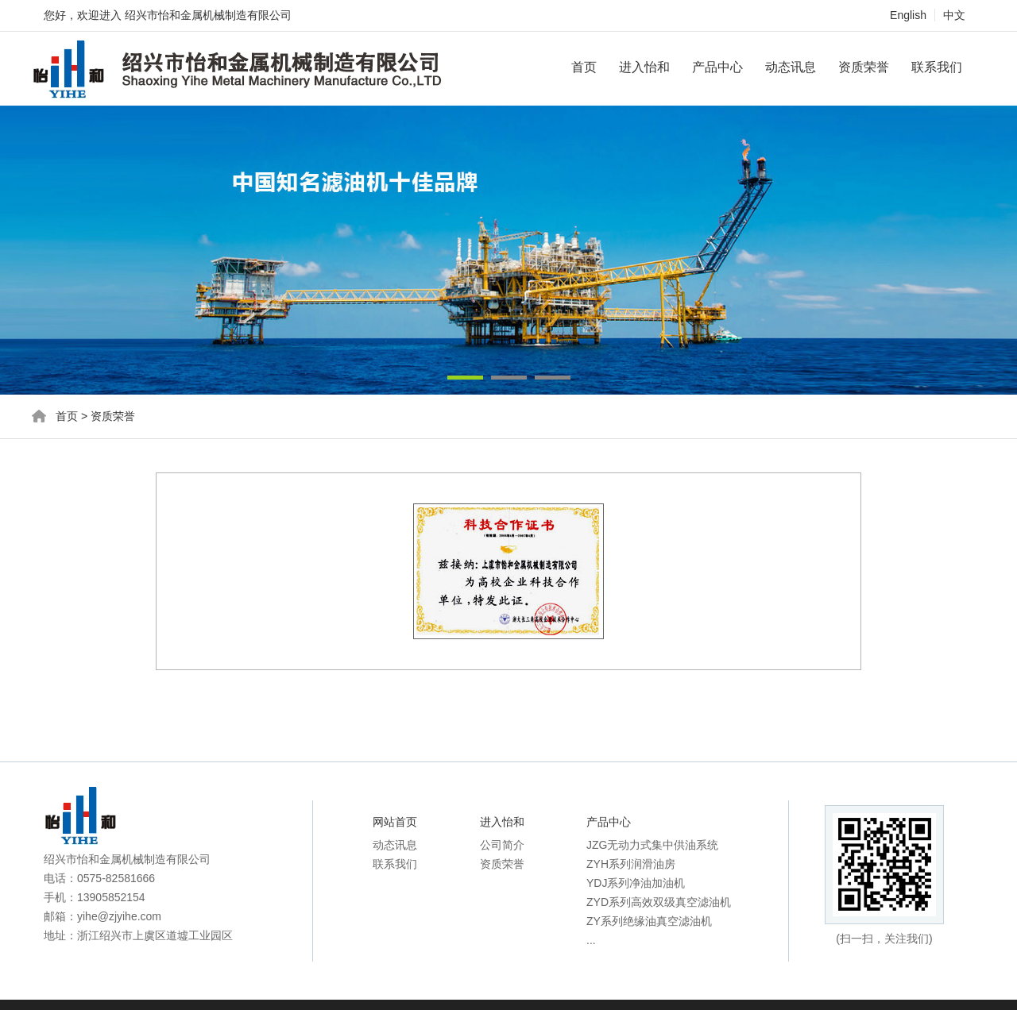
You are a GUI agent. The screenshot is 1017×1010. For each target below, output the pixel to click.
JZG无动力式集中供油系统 (652, 844)
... (591, 940)
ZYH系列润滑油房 (630, 864)
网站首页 (395, 821)
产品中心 (717, 67)
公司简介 (502, 844)
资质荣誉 (863, 67)
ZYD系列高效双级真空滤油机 (658, 902)
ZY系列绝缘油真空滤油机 (649, 921)
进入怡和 (644, 67)
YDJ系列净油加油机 (635, 883)
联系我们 (936, 67)
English (908, 15)
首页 (584, 67)
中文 (954, 15)
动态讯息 (790, 67)
